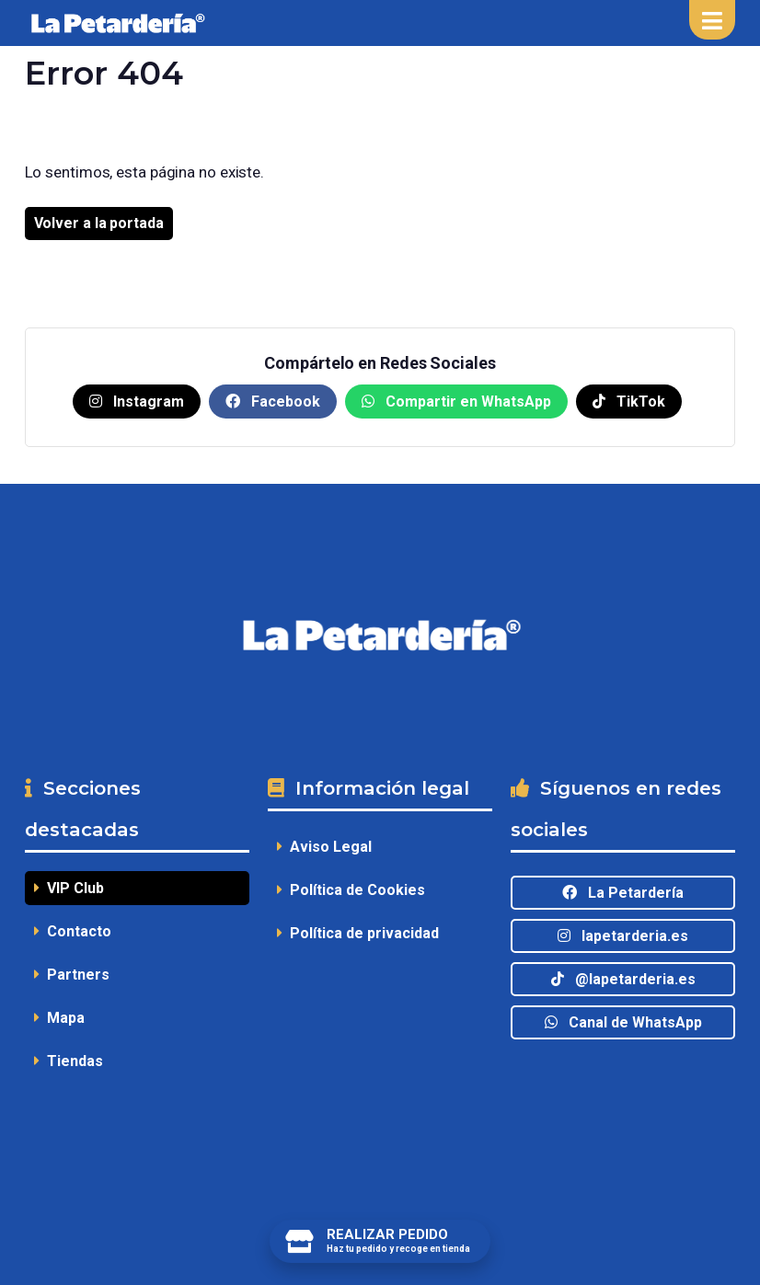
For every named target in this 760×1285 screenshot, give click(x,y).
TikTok (629, 401)
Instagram (136, 401)
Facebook (273, 401)
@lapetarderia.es (623, 979)
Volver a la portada (99, 223)
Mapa (59, 1018)
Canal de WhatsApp (623, 1022)
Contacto (72, 931)
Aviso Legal (324, 846)
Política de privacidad (358, 933)
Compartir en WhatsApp (456, 401)
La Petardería (623, 892)
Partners (71, 974)
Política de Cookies (351, 890)
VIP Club (69, 888)
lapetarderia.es (623, 936)
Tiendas (68, 1061)
